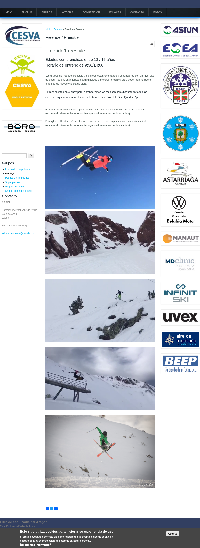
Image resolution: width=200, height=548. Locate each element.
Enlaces (115, 12)
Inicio (8, 12)
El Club (27, 12)
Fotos (157, 12)
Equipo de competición (17, 169)
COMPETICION (91, 12)
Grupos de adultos (15, 186)
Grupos (46, 12)
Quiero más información (35, 545)
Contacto (137, 12)
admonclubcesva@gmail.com (18, 233)
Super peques (12, 182)
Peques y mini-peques (17, 177)
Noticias (67, 12)
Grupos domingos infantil (18, 190)
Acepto (172, 534)
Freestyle (10, 173)
